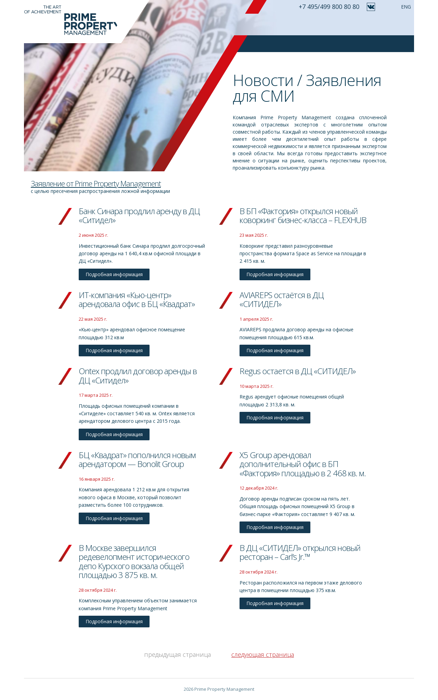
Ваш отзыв (323, 24)
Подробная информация (114, 274)
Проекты (288, 24)
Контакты (393, 24)
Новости (358, 24)
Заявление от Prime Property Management (96, 183)
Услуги (258, 24)
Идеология (224, 24)
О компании (183, 24)
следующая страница (262, 654)
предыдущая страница (177, 654)
